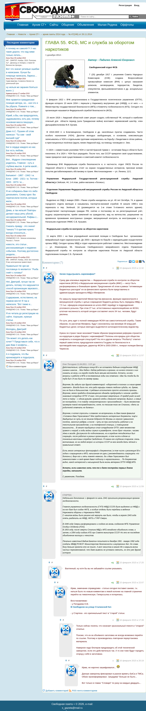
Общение (67, 24)
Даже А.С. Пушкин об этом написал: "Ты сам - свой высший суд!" (20, 134)
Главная (11, 34)
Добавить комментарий (57, 690)
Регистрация (125, 5)
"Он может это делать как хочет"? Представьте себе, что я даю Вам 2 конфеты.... (22, 341)
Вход (136, 5)
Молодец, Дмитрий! (16, 329)
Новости (22, 34)
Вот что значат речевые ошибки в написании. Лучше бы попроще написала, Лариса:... (22, 72)
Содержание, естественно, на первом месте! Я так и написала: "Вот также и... (21, 301)
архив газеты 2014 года (54, 34)
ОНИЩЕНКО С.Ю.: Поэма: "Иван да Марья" (22, 96)
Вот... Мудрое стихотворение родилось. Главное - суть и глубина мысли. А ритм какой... (22, 163)
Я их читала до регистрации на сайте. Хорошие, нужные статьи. (22, 316)
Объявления (85, 24)
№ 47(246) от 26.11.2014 (80, 34)
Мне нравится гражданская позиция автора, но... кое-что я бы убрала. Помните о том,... (22, 103)
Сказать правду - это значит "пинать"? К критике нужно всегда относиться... (20, 229)
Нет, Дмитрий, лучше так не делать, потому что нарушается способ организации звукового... (22, 285)
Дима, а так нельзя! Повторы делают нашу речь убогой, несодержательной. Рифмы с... (22, 213)
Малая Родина (107, 24)
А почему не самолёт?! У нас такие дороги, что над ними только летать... (21, 51)
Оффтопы (127, 24)
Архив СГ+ (39, 24)
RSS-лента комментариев (84, 690)
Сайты (54, 24)
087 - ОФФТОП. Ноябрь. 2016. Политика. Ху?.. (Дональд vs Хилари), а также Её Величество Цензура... (21, 63)
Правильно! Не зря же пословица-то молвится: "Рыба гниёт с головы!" (22, 269)
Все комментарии (17, 366)
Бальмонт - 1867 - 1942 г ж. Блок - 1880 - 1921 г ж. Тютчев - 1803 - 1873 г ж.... (22, 178)
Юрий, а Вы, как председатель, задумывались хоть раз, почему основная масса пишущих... (22, 118)
